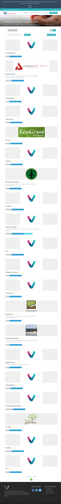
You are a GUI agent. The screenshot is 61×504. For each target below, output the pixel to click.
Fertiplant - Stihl (9, 293)
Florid (6, 251)
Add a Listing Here (51, 34)
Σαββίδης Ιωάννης (10, 362)
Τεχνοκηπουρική (9, 98)
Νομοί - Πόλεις (45, 12)
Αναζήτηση (27, 34)
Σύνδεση (56, 9)
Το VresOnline (49, 488)
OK (29, 6)
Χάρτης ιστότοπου (49, 490)
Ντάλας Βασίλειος (10, 385)
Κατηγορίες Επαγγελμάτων (35, 12)
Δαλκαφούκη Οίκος (10, 74)
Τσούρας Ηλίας (9, 119)
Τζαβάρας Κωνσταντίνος (11, 272)
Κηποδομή (8, 447)
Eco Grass (7, 140)
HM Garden (8, 206)
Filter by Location (12, 30)
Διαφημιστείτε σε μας (50, 492)
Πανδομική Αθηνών (10, 53)
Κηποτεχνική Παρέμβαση (11, 338)
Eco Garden (8, 426)
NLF (6, 468)
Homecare (8, 161)
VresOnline (26, 12)
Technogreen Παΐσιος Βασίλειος (13, 406)
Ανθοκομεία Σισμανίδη (11, 227)
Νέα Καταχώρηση (53, 12)
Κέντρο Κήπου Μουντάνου (12, 182)
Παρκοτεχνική (9, 314)
